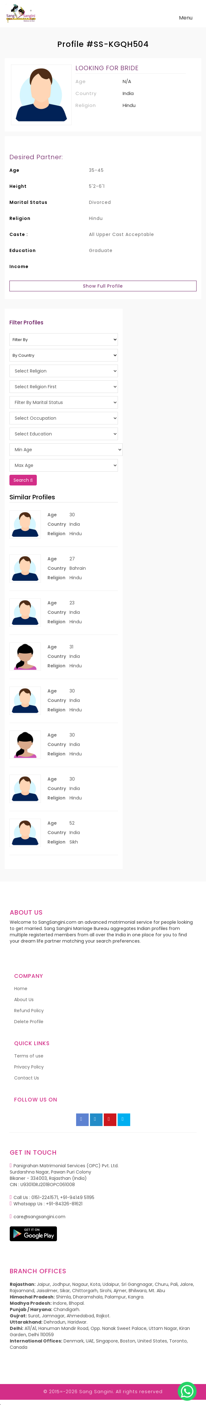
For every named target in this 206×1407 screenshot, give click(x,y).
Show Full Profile (103, 286)
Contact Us (26, 1078)
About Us (24, 999)
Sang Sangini (96, 1391)
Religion (20, 218)
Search (23, 480)
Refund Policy (29, 1010)
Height (18, 186)
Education (22, 250)
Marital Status (28, 202)
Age (14, 170)
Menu (187, 19)
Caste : (18, 234)
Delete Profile (28, 1021)
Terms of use (28, 1056)
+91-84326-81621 (64, 1204)
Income (19, 266)
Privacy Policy (29, 1067)
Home (20, 988)
